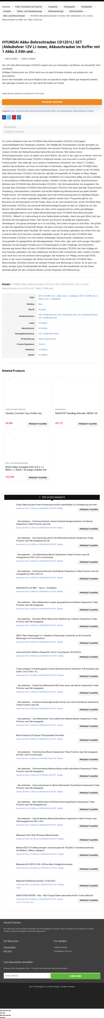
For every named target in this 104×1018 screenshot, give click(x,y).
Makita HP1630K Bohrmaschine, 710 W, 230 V (35, 881)
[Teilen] (4, 1010)
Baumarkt (33, 111)
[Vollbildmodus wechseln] (6, 1010)
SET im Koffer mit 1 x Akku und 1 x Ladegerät (58, 296)
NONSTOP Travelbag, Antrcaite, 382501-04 (72, 414)
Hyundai (42, 309)
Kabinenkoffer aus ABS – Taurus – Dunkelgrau (36, 588)
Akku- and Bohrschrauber (14, 16)
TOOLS (41, 344)
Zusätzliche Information (14, 132)
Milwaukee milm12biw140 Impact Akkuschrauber (37, 835)
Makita (18, 888)
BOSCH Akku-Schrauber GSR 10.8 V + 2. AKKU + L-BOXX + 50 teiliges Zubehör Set (26, 469)
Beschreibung (10, 127)
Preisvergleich (10, 947)
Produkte (7, 11)
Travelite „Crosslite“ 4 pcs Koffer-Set (25, 413)
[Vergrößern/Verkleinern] (9, 1010)
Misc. (40, 304)
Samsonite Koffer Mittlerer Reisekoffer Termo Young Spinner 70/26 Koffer (48, 652)
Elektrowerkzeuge (55, 11)
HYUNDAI (42, 323)
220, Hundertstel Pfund (48, 334)
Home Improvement (47, 339)
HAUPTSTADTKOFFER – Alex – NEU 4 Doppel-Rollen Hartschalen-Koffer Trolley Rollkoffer (54, 895)
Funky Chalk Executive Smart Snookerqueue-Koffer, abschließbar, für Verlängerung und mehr (56, 505)
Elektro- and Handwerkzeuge (29, 11)
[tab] (52, 127)
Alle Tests (8, 951)
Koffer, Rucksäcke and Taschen (28, 7)
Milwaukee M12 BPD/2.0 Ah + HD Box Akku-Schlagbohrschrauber (44, 864)
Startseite (6, 7)
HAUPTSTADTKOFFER (25, 902)
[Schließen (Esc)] (1, 1010)
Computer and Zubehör (15, 409)
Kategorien (53, 7)
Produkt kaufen (52, 102)
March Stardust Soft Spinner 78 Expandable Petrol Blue (40, 735)
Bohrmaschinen (76, 11)
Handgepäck (86, 7)
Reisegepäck (69, 7)
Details (41, 94)
